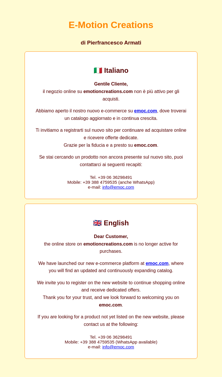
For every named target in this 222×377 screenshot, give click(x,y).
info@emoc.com (118, 187)
